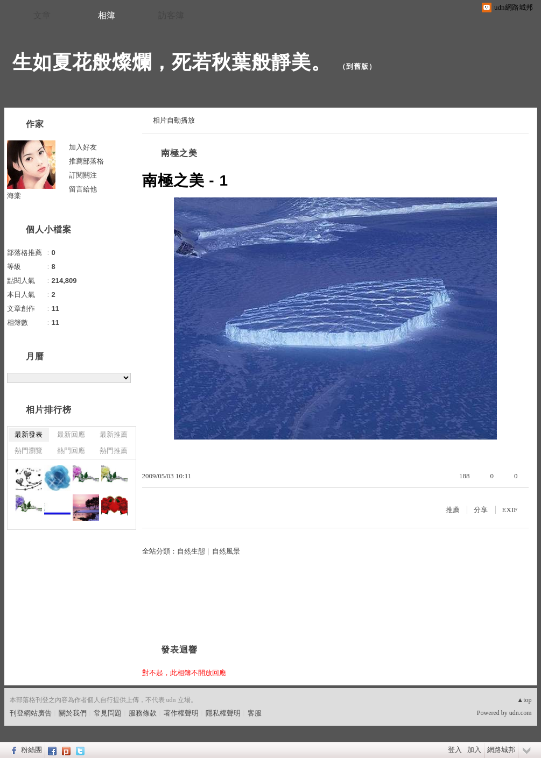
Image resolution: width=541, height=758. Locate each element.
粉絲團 (31, 750)
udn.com (520, 713)
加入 (474, 750)
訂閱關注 (83, 175)
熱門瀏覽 (29, 451)
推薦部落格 (86, 161)
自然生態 (191, 551)
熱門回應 (71, 451)
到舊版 (357, 66)
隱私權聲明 (223, 713)
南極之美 (179, 153)
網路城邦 (501, 750)
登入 (455, 750)
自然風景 (226, 551)
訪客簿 (171, 15)
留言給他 (83, 189)
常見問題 (108, 713)
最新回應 (71, 434)
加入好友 (83, 147)
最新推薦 (114, 434)
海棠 (14, 196)
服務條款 (143, 713)
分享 (481, 510)
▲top (524, 700)
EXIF (510, 510)
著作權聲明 (181, 713)
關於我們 (73, 713)
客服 (255, 713)
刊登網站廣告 (31, 713)
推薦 (453, 510)
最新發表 (29, 434)
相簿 (106, 15)
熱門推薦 (114, 451)
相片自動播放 (174, 120)
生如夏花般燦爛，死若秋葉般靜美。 (171, 62)
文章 (42, 15)
